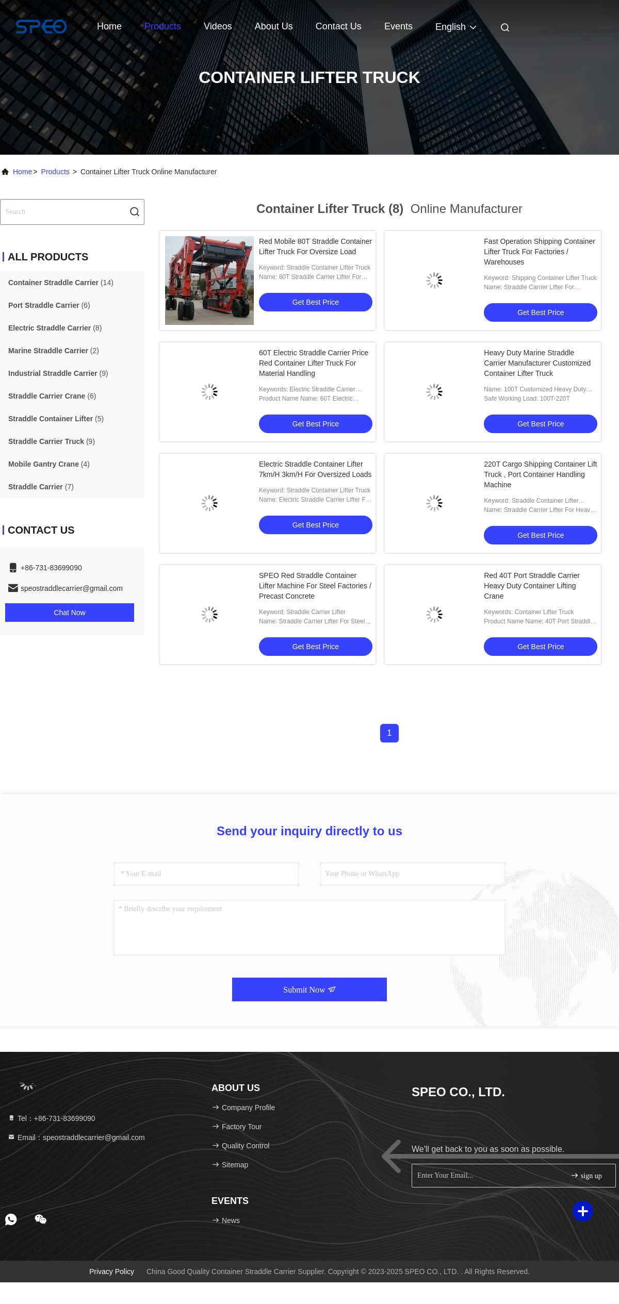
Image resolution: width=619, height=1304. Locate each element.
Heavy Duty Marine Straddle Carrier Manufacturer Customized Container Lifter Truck (537, 363)
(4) (49, 464)
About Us (274, 26)
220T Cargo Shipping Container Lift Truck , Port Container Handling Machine (540, 474)
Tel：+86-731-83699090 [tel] (51, 1118)
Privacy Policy (111, 1271)
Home (109, 26)
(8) (55, 328)
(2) (53, 350)
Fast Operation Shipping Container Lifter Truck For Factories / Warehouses (539, 251)
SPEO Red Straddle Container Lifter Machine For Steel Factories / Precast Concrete (315, 585)
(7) (41, 487)
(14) (60, 282)
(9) (58, 373)
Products (162, 26)
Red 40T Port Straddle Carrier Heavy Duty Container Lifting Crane (532, 585)
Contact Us (339, 26)
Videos (218, 26)
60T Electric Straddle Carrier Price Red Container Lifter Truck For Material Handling (313, 363)
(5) (56, 419)
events (398, 26)
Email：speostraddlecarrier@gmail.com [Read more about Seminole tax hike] (76, 1137)
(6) (49, 305)
